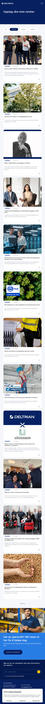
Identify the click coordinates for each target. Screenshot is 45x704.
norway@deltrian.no (26, 687)
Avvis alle (8, 700)
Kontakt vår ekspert (13, 652)
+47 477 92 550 (25, 685)
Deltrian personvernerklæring (17, 676)
